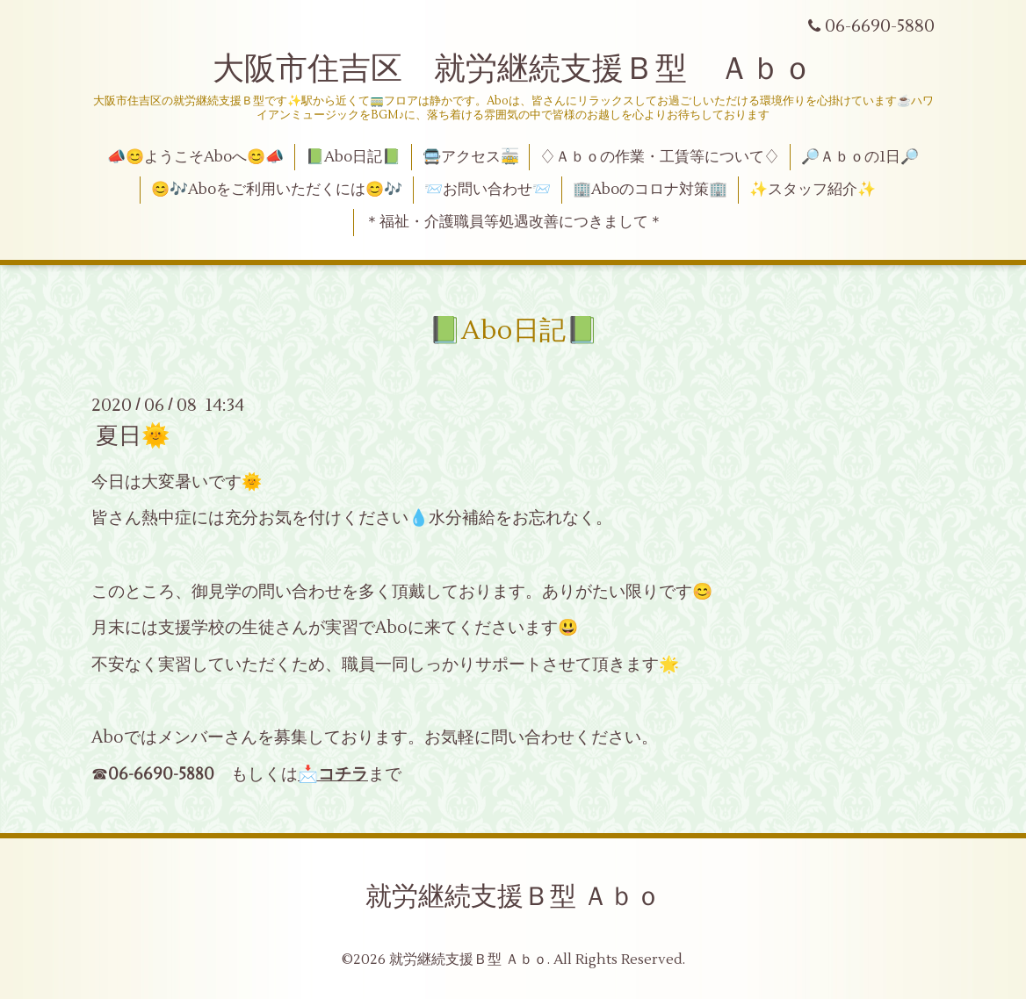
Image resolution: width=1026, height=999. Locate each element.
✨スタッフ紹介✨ (812, 189)
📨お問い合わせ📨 (487, 189)
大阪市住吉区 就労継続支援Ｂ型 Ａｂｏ (513, 69)
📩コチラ (333, 774)
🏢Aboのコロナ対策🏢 (650, 189)
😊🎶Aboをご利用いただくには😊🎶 (276, 189)
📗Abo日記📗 (353, 157)
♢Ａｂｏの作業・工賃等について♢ (659, 157)
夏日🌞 (133, 436)
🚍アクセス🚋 (471, 157)
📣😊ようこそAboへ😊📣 (195, 157)
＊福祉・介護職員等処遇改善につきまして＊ (514, 222)
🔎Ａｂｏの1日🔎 (860, 157)
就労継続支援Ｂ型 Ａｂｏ (513, 897)
